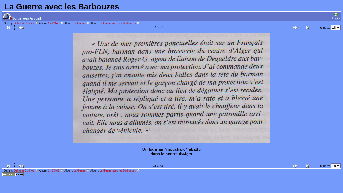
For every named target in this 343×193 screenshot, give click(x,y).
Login (336, 16)
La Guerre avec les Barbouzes (119, 23)
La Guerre (81, 23)
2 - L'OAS (56, 23)
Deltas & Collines (26, 23)
